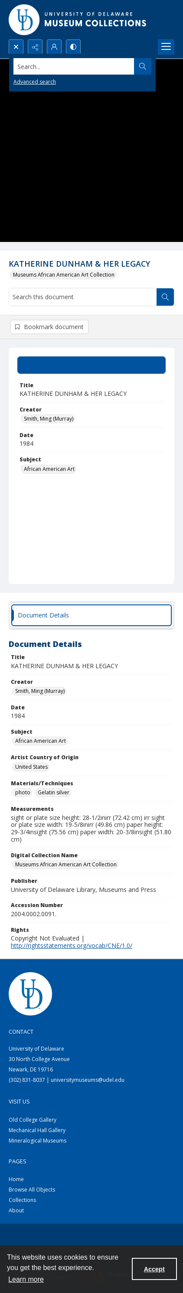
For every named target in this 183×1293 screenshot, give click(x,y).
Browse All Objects (32, 1189)
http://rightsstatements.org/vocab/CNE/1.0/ (71, 945)
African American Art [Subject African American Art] (49, 469)
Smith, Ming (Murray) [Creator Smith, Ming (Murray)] (48, 418)
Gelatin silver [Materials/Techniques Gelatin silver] (53, 792)
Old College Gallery (32, 1119)
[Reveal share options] (35, 47)
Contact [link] (21, 1031)
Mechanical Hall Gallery (37, 1130)
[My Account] (54, 47)
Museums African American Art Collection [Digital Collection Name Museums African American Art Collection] (66, 864)
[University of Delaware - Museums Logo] (78, 19)
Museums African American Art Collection (63, 274)
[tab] (91, 365)
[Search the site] (74, 66)
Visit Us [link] (19, 1101)
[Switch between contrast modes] (73, 47)
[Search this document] (83, 297)
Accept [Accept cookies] (154, 1269)
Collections (22, 1200)
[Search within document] (165, 297)
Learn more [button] (26, 1279)
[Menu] (166, 47)
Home (16, 1179)
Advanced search (34, 81)
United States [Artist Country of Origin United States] (31, 767)
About (16, 1210)
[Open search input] (16, 47)
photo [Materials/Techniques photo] (22, 792)
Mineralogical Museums (37, 1140)
